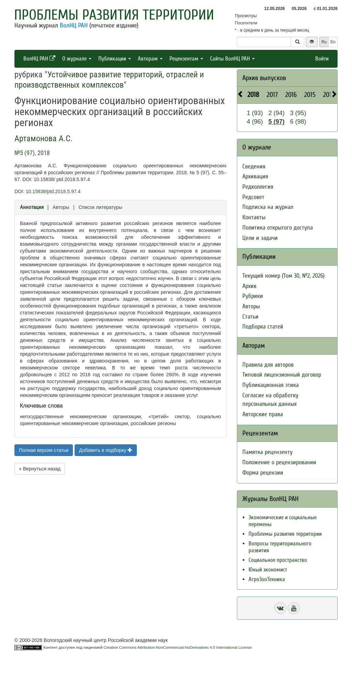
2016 (291, 95)
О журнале (76, 58)
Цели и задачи (260, 238)
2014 (328, 95)
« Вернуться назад (39, 468)
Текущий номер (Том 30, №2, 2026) (283, 275)
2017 (272, 95)
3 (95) (298, 113)
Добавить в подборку (105, 450)
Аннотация (32, 207)
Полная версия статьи (43, 450)
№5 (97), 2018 (32, 152)
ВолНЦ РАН (74, 25)
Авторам (150, 58)
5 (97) (276, 121)
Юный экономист (268, 569)
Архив (249, 286)
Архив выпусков (264, 78)
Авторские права (262, 414)
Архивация (255, 176)
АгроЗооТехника (267, 579)
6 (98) (298, 121)
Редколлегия (257, 186)
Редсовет (253, 197)
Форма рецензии (262, 472)
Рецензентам (186, 58)
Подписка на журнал (267, 207)
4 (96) (255, 121)
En (333, 42)
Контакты (253, 217)
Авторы (61, 207)
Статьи (250, 316)
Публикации (114, 58)
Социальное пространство (278, 560)
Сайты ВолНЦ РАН (232, 58)
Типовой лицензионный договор (281, 374)
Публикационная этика (270, 385)
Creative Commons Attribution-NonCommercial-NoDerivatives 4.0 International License (177, 647)
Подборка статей (262, 326)
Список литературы (100, 207)
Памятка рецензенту (267, 452)
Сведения (253, 166)
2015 (310, 95)
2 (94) (276, 113)
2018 (253, 95)
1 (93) (255, 113)
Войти (322, 58)
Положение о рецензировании (279, 462)
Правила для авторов (268, 364)
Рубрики (252, 296)
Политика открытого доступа (277, 227)
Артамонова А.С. (43, 138)
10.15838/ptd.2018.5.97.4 (53, 191)
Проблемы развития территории (114, 15)
